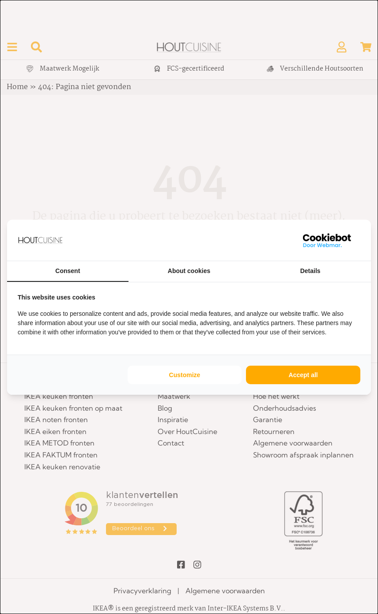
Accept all (303, 374)
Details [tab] (310, 270)
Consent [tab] (67, 270)
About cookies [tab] (189, 270)
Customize (184, 374)
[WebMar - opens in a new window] (327, 240)
